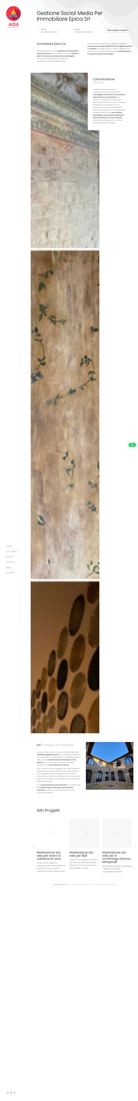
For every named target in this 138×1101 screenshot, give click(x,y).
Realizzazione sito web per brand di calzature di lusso (49, 855)
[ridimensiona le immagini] (51, 833)
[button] (132, 445)
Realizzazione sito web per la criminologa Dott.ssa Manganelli (116, 857)
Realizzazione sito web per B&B (81, 854)
